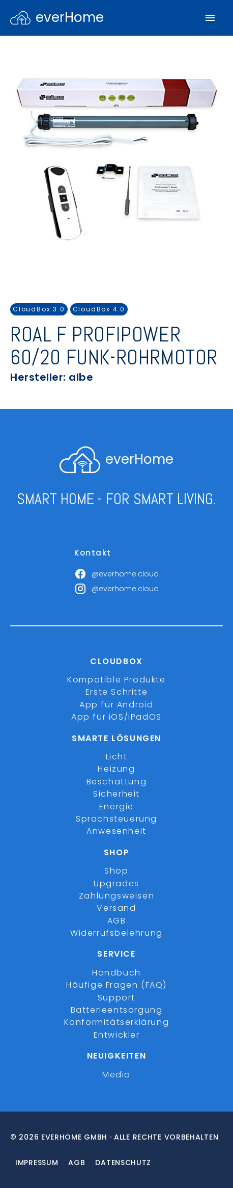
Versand (116, 908)
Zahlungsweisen (116, 896)
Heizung (116, 769)
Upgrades (116, 883)
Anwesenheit (116, 831)
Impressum (36, 1162)
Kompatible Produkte (116, 679)
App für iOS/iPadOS (116, 717)
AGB (116, 921)
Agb (76, 1162)
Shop (116, 871)
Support (116, 998)
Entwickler (117, 1035)
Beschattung (116, 781)
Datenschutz (123, 1162)
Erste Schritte (116, 692)
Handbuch (116, 973)
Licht (117, 756)
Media (116, 1074)
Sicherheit (116, 794)
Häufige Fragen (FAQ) (116, 985)
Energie (116, 806)
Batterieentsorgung (117, 1010)
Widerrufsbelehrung (116, 933)
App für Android (116, 704)
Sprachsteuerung (116, 819)
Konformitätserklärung (116, 1022)
